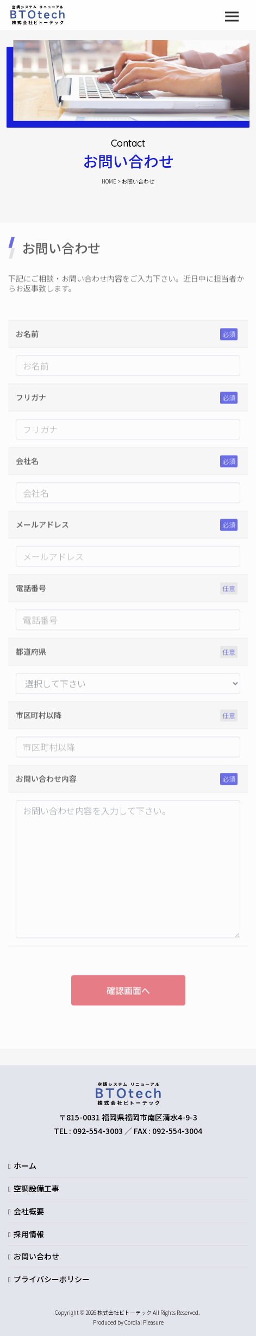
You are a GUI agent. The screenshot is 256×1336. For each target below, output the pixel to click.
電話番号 (31, 590)
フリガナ (31, 400)
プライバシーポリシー (52, 1279)
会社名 (27, 463)
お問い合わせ (36, 1256)
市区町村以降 (38, 718)
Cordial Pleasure (144, 1322)
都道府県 (31, 654)
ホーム (25, 1165)
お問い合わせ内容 (46, 781)
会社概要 (29, 1211)
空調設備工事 (36, 1188)
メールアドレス (42, 527)
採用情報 (29, 1233)
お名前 (27, 336)
